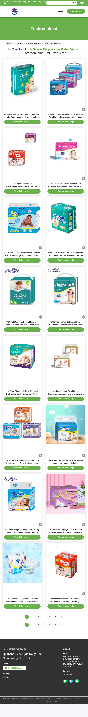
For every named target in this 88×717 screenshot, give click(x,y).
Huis (8, 43)
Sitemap (13, 711)
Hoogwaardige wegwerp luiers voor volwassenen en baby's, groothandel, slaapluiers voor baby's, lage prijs (22, 614)
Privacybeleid (6, 711)
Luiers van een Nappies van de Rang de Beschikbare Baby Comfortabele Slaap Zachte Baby (65, 119)
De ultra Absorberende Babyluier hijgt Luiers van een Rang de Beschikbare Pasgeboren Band (22, 473)
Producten (18, 43)
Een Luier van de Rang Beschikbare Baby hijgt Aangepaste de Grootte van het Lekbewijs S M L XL (22, 119)
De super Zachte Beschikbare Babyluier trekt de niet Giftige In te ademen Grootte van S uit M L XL (22, 260)
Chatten (76, 11)
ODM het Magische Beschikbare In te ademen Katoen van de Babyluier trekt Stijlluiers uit (22, 331)
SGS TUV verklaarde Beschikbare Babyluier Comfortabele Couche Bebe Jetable (65, 331)
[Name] (74, 2)
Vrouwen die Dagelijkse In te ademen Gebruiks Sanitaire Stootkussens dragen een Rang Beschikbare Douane (65, 543)
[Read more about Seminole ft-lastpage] (61, 638)
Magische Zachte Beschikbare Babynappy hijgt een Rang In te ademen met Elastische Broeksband (65, 402)
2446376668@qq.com (14, 681)
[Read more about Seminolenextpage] (55, 638)
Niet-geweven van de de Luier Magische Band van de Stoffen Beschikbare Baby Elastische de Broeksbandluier (65, 260)
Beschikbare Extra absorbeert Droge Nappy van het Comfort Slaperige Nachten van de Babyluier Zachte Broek (65, 614)
